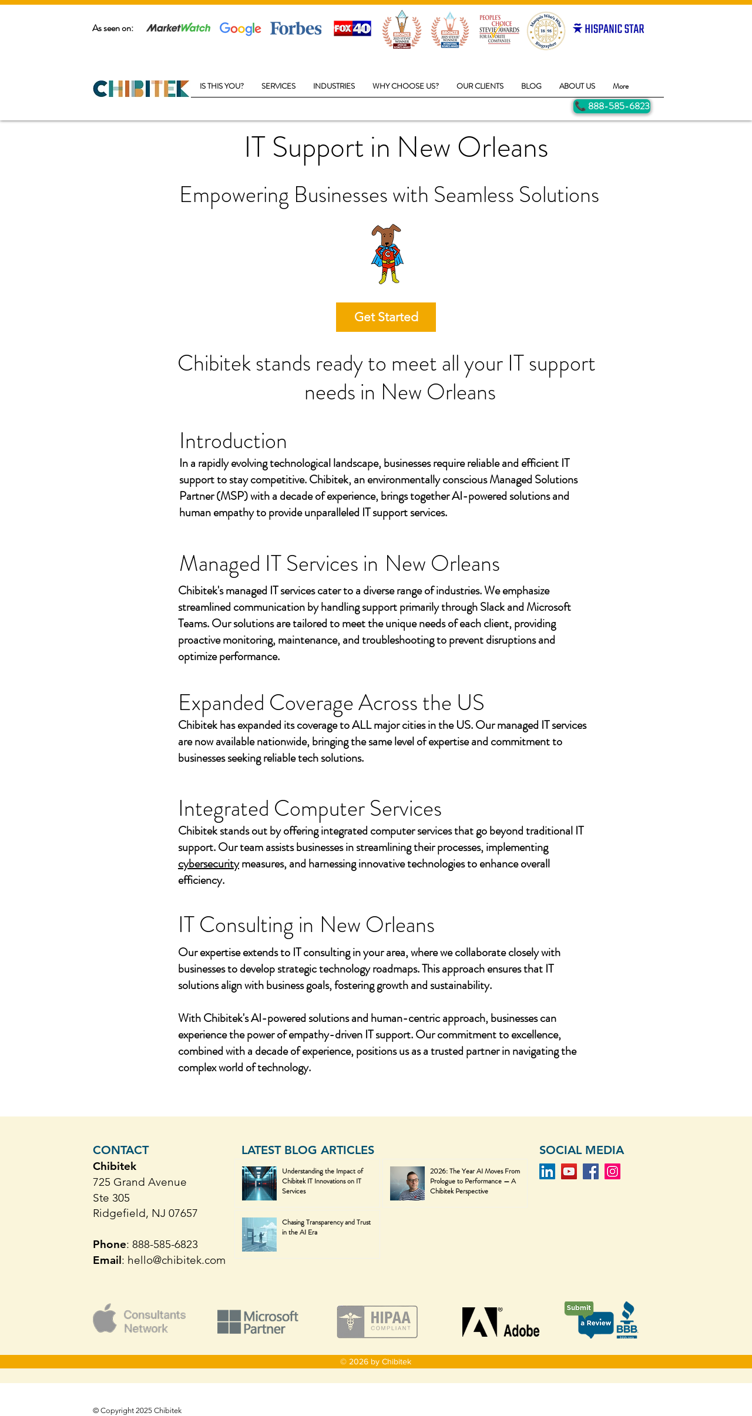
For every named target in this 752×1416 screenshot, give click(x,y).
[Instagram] (612, 1171)
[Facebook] (591, 1171)
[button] (278, 90)
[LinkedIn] (547, 1171)
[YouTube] (569, 1171)
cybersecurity (208, 863)
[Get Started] (386, 317)
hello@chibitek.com (176, 1260)
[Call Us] (611, 106)
